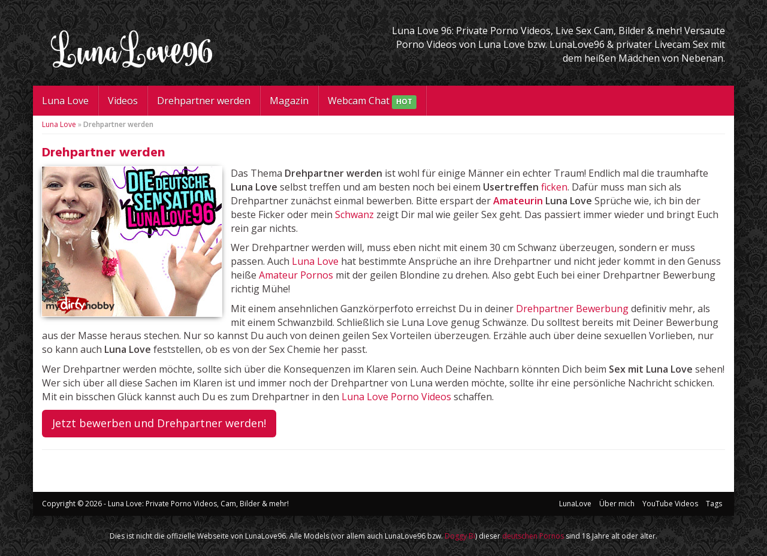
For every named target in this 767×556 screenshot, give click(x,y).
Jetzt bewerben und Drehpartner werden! (159, 423)
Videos (123, 100)
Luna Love (65, 100)
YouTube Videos (670, 503)
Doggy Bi (460, 536)
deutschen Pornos (533, 536)
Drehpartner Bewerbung (572, 308)
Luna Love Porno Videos (396, 396)
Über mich (617, 503)
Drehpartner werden (203, 100)
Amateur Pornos (296, 275)
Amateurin (518, 200)
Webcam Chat (372, 101)
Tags (714, 503)
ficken (554, 187)
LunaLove (575, 503)
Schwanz (354, 214)
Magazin (289, 100)
